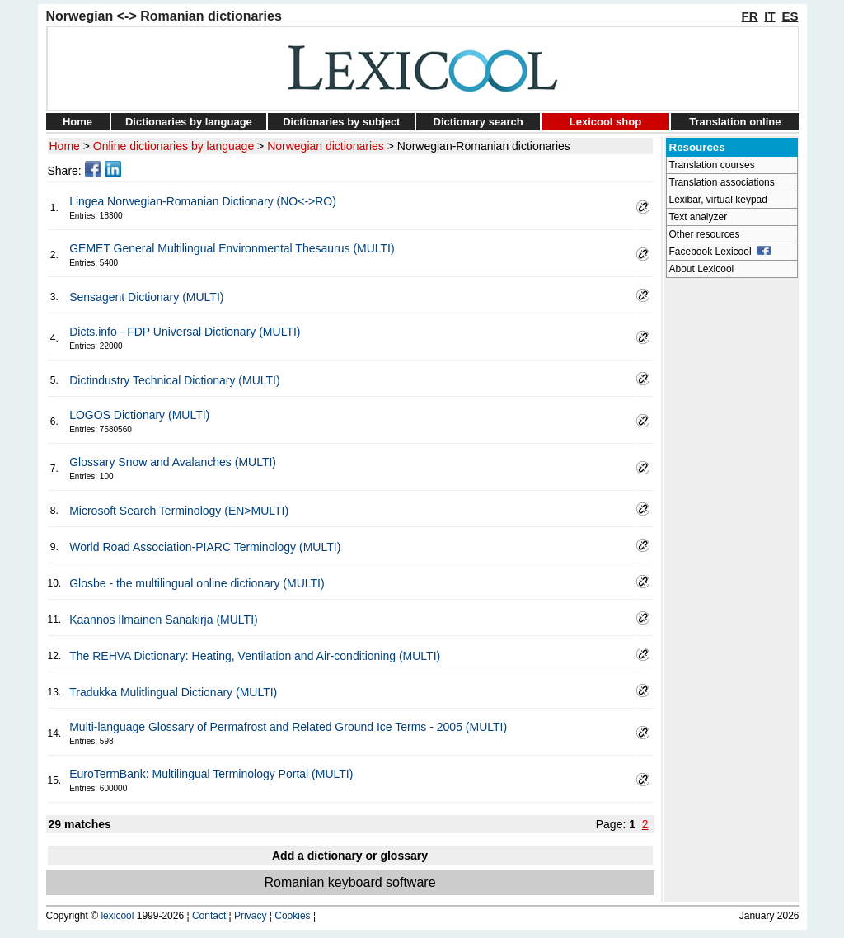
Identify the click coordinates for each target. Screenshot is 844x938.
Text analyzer (698, 217)
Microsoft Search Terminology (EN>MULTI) (178, 510)
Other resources (704, 234)
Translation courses (712, 165)
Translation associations (722, 182)
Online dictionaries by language (173, 146)
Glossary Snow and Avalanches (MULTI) (172, 462)
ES (789, 16)
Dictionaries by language (188, 121)
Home (77, 121)
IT (769, 16)
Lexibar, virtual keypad (718, 199)
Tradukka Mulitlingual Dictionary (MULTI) (173, 692)
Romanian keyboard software (349, 882)
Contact (209, 916)
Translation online (735, 121)
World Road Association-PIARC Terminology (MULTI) (204, 547)
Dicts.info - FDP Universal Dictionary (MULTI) (184, 331)
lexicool (117, 916)
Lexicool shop (605, 121)
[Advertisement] (732, 532)
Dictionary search (478, 121)
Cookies (292, 916)
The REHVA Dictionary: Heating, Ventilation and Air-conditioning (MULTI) (254, 655)
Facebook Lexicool (720, 251)
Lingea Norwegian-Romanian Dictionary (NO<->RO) (202, 201)
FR (750, 16)
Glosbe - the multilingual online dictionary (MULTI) (196, 583)
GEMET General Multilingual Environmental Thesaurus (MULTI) (231, 248)
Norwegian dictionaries (325, 146)
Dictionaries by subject (341, 121)
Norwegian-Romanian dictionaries (483, 146)
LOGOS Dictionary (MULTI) (139, 415)
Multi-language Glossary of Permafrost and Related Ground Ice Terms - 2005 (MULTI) (288, 726)
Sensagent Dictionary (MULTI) (146, 297)
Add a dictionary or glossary (350, 855)
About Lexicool (701, 269)
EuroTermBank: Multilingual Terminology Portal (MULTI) (211, 773)
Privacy (250, 916)
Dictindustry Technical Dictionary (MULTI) (174, 380)
